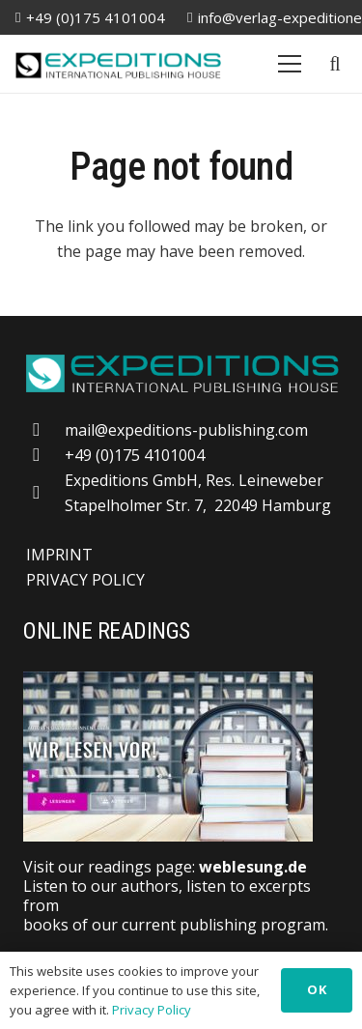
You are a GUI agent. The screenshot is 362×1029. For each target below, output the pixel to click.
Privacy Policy (151, 1009)
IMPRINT (59, 554)
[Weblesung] (181, 757)
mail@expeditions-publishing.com (186, 430)
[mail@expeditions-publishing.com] (45, 429)
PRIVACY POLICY (85, 579)
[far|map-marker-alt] (45, 492)
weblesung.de (253, 866)
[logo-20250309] (118, 64)
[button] (335, 64)
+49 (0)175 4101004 (135, 455)
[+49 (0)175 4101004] (45, 454)
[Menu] (289, 64)
